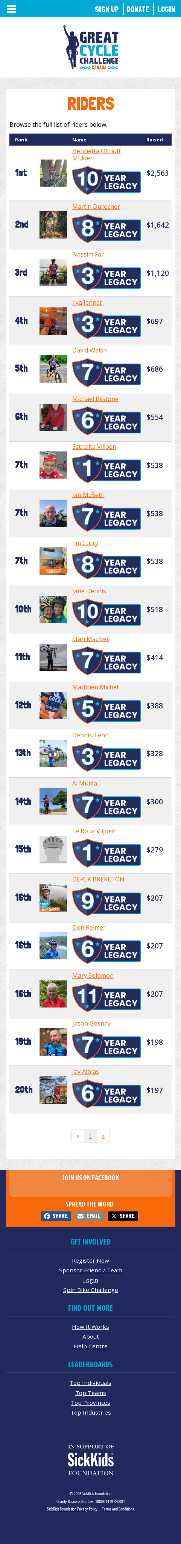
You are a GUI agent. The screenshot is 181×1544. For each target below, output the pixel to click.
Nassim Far (88, 254)
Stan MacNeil (91, 639)
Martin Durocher (96, 206)
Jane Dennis (89, 591)
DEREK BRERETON (98, 879)
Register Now (90, 1260)
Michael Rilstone (95, 399)
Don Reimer (89, 927)
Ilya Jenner (87, 302)
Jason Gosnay (91, 1023)
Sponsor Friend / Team (90, 1270)
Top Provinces (90, 1402)
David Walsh (89, 350)
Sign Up (107, 9)
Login (166, 9)
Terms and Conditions (118, 1509)
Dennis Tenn (90, 735)
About (90, 1336)
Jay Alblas (85, 1071)
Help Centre (91, 1346)
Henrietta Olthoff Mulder (96, 154)
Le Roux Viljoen (94, 831)
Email (93, 1215)
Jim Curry (85, 543)
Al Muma (84, 783)
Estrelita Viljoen (94, 446)
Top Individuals (90, 1382)
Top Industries (90, 1412)
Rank (21, 139)
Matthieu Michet (95, 687)
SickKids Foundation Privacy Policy (72, 1509)
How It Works (90, 1326)
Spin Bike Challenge (90, 1289)
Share (60, 1215)
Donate (138, 9)
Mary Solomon (93, 975)
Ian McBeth (88, 495)
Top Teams (90, 1393)
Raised (154, 139)
